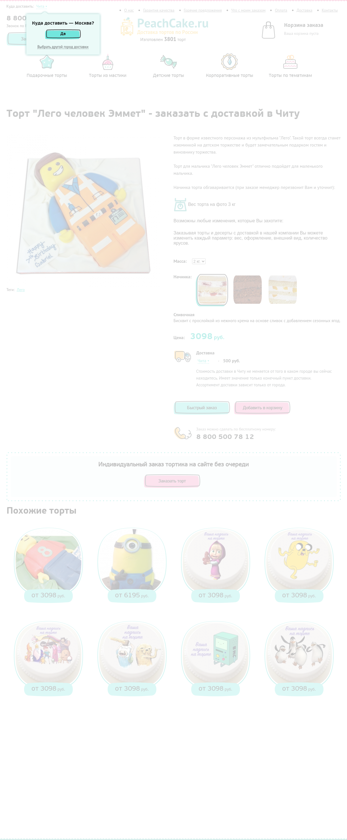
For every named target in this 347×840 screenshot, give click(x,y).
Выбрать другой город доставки (62, 47)
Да (63, 33)
